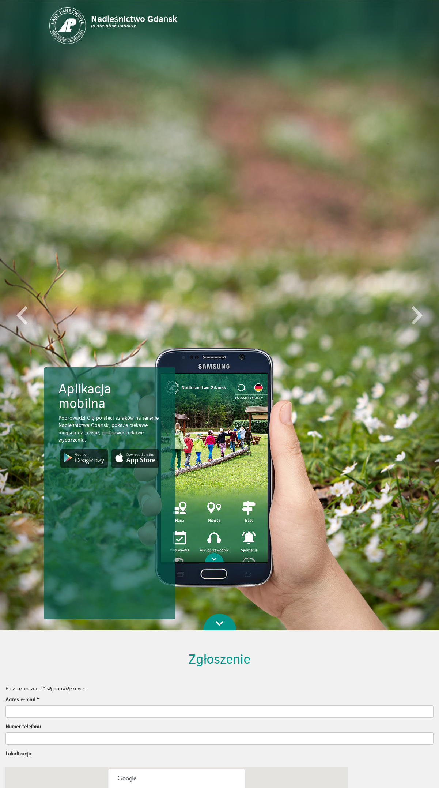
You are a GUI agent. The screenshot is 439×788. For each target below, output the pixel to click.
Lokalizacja (18, 753)
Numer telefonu (23, 726)
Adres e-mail (22, 699)
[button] (22, 315)
